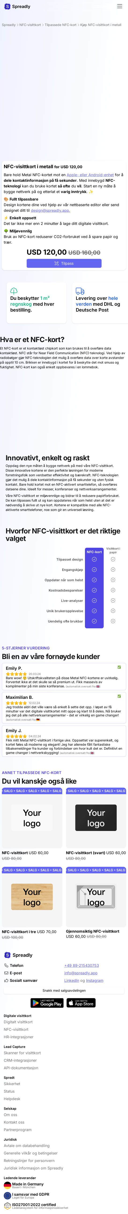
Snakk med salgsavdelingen (64, 990)
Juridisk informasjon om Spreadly (33, 1168)
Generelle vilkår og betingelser (31, 1153)
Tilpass (64, 263)
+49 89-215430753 (81, 965)
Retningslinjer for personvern (29, 1160)
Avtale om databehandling (27, 1145)
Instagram (94, 980)
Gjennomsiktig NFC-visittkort (92, 931)
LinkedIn (71, 980)
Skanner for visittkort (22, 1052)
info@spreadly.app (81, 973)
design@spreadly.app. (50, 210)
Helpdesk (12, 1098)
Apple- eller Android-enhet (90, 174)
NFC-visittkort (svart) (86, 852)
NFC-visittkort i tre (19, 931)
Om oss (10, 1114)
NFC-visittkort (15, 852)
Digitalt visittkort (18, 1022)
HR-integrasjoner (18, 1037)
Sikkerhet (12, 1083)
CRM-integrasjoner (20, 1060)
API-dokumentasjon (21, 1067)
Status (9, 1091)
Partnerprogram (18, 1129)
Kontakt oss (14, 1122)
